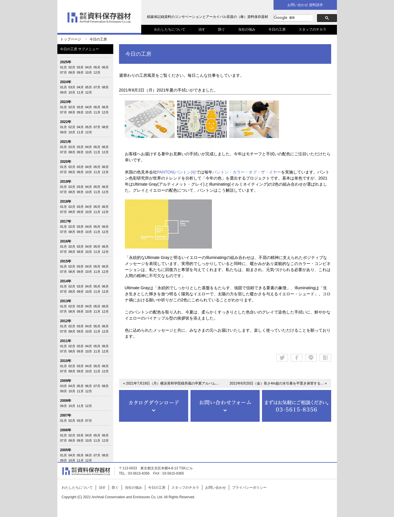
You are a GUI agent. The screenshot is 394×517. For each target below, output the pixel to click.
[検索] (293, 18)
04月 (88, 67)
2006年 (65, 430)
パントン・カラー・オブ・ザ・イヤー (246, 172)
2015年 (65, 261)
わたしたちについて (169, 29)
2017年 (65, 221)
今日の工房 (277, 29)
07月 (63, 72)
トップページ (70, 39)
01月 (63, 67)
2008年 (65, 401)
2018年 (65, 201)
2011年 (65, 341)
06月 (105, 67)
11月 (80, 92)
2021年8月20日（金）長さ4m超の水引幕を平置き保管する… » (278, 383)
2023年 (65, 102)
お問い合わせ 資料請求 (305, 5)
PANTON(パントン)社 (176, 172)
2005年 (65, 450)
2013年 (65, 301)
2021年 (65, 142)
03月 (80, 67)
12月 (97, 72)
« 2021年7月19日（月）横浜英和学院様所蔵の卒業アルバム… (171, 383)
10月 (88, 72)
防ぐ (221, 29)
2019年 (65, 182)
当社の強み (246, 29)
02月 (72, 67)
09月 (80, 72)
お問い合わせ (215, 488)
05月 (97, 67)
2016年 (65, 241)
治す (201, 29)
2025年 (65, 62)
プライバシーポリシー (249, 488)
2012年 (65, 321)
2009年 (65, 381)
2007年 (65, 415)
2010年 (65, 361)
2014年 (65, 281)
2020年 (65, 162)
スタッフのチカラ (312, 29)
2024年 (65, 82)
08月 (72, 72)
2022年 (65, 122)
